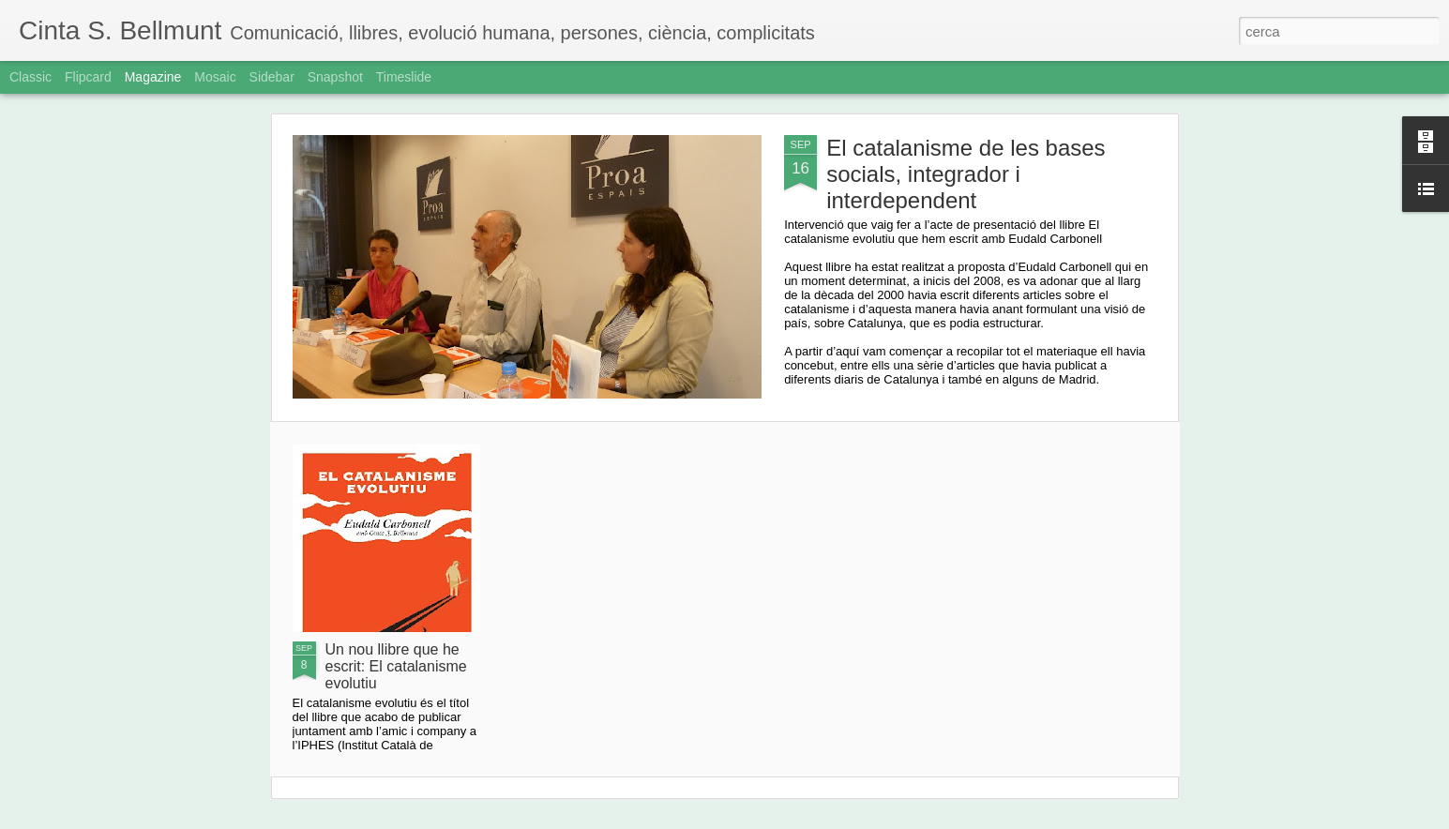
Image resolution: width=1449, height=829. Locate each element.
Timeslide (403, 76)
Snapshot (335, 76)
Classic (30, 76)
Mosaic (214, 76)
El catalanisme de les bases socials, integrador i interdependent (966, 174)
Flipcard (88, 76)
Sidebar (271, 76)
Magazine (153, 76)
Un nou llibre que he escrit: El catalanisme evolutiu (396, 666)
